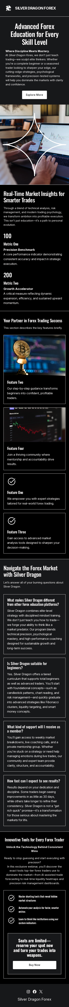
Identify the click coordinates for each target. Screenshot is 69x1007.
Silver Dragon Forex (35, 8)
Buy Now (34, 964)
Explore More (34, 94)
